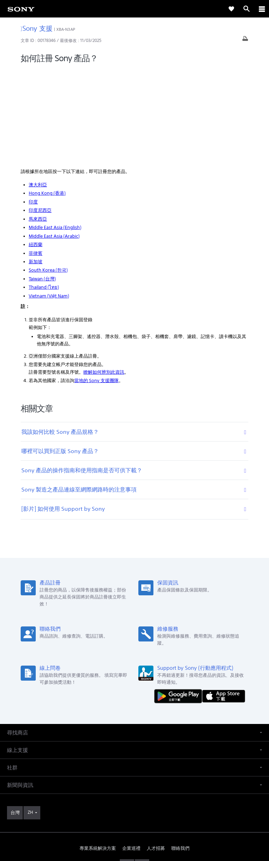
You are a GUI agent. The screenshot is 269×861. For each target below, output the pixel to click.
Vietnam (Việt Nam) (49, 202)
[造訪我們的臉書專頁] (127, 770)
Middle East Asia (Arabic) (54, 141)
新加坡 (35, 167)
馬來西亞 (38, 125)
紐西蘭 (35, 150)
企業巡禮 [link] (131, 754)
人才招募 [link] (156, 754)
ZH (30, 718)
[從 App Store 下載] (223, 601)
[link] (21, 8)
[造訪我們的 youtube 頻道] (142, 770)
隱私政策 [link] (134, 820)
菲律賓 (35, 159)
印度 (33, 107)
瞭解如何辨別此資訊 (103, 278)
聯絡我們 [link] (180, 754)
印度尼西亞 (40, 116)
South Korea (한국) (48, 176)
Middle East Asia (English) (55, 133)
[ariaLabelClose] (261, 8)
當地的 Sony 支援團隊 (96, 286)
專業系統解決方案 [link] (98, 754)
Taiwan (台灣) (42, 184)
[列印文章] (245, 40)
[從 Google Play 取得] (179, 601)
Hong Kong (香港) (47, 99)
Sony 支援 (37, 28)
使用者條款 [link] (135, 811)
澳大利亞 (38, 90)
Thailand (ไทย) (44, 193)
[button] (134, 638)
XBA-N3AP (65, 29)
